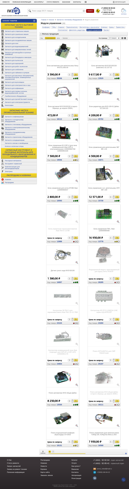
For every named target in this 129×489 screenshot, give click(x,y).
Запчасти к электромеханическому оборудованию (17, 128)
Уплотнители (62, 30)
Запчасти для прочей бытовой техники (19, 99)
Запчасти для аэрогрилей (14, 63)
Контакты (85, 2)
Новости (14, 2)
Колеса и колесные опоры (14, 146)
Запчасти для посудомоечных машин (18, 40)
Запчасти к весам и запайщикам (16, 143)
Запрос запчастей (14, 466)
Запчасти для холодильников (15, 37)
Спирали (61, 27)
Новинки (8, 179)
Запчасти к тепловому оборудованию (18, 124)
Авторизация (120, 2)
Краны (111, 27)
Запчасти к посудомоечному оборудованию (15, 133)
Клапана (104, 27)
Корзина (43, 469)
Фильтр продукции (50, 34)
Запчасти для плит (11, 43)
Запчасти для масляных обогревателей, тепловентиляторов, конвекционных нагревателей (19, 77)
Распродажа (9, 182)
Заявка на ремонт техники (17, 469)
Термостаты (120, 27)
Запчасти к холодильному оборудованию (14, 120)
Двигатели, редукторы (77, 30)
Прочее (106, 30)
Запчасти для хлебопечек (14, 69)
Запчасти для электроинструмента (17, 102)
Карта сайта (45, 472)
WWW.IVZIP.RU (58, 486)
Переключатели (72, 27)
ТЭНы (53, 27)
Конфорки (45, 27)
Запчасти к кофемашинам (14, 116)
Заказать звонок (46, 475)
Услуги (5, 2)
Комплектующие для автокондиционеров (12, 167)
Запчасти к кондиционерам (14, 140)
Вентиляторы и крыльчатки (89, 27)
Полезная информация (30, 2)
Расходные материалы (13, 160)
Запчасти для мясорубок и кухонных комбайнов (18, 53)
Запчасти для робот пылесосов (16, 66)
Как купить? (47, 2)
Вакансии (75, 2)
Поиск (90, 11)
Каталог (51, 20)
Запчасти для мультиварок (14, 82)
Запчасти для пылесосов (14, 60)
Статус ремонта (61, 2)
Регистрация (76, 478)
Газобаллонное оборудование (16, 96)
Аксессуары (9, 105)
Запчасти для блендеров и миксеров (18, 57)
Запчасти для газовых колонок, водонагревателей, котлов (16, 92)
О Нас (9, 460)
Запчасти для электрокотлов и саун (17, 85)
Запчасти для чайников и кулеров (17, 72)
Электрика (8, 171)
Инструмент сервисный (13, 163)
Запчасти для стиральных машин (17, 31)
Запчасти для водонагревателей (16, 46)
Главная (44, 20)
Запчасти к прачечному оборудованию (19, 137)
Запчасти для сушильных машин (16, 34)
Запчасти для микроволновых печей (18, 49)
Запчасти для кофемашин (14, 88)
